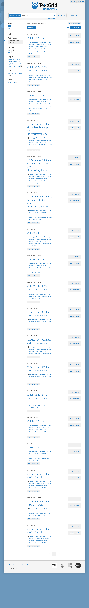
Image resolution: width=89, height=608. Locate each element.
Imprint (18, 564)
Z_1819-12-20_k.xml (37, 395)
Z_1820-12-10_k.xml (37, 233)
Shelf (74, 2)
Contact (12, 564)
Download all (76, 27)
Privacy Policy (25, 564)
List (9, 26)
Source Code (33, 564)
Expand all (32, 27)
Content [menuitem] (61, 15)
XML (9, 52)
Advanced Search (52, 18)
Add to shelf (75, 35)
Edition (10, 50)
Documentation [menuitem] (73, 15)
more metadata (34, 56)
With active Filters (15, 15)
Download (75, 42)
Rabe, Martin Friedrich (15, 73)
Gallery (10, 28)
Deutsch (82, 2)
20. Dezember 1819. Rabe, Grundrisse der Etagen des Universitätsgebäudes (40, 49)
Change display (76, 23)
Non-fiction (11, 82)
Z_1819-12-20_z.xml (37, 38)
